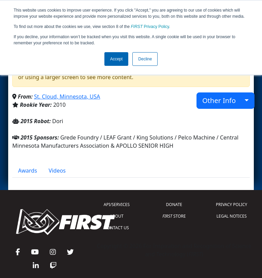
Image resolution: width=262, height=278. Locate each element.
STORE (174, 216)
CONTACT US (116, 228)
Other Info (222, 100)
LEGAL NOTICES (232, 216)
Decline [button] (145, 59)
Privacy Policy (150, 26)
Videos (57, 170)
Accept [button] (116, 59)
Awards (27, 170)
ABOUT (116, 216)
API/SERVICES (117, 204)
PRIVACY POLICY (231, 204)
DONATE (174, 204)
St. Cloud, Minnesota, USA (67, 96)
